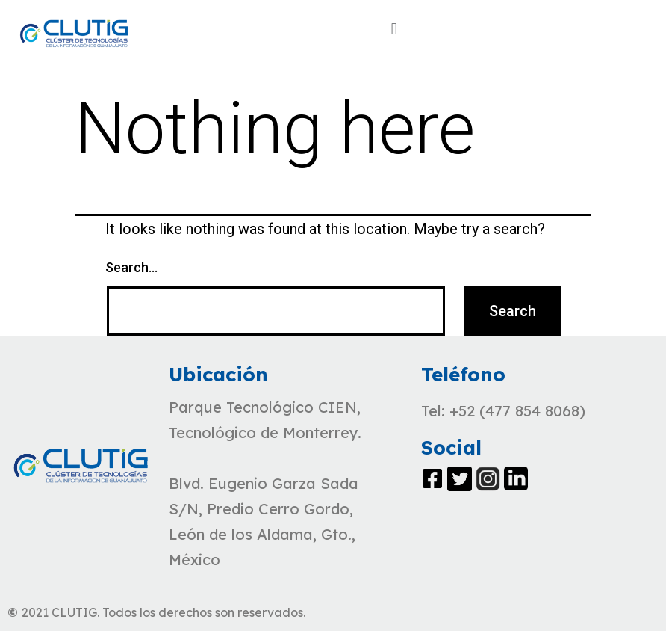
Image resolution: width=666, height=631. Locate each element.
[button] (393, 29)
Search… (131, 267)
